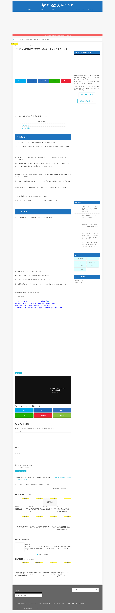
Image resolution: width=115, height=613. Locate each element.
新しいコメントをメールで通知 (24, 465)
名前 (17, 447)
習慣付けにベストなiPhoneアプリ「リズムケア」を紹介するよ (86, 227)
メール (17, 453)
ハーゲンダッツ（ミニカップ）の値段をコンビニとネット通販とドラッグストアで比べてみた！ (86, 236)
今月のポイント (26, 125)
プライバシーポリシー (80, 9)
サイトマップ (70, 9)
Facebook (46, 554)
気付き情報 (80, 265)
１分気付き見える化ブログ (29, 608)
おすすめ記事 (40, 9)
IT (92, 258)
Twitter (40, 554)
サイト (16, 459)
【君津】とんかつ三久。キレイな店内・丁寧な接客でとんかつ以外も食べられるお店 (86, 209)
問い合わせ (90, 9)
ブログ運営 (19, 373)
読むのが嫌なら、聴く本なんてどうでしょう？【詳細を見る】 (58, 35)
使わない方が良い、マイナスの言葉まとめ (86, 217)
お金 (47, 9)
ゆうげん (27, 544)
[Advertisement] (57, 23)
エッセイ (62, 9)
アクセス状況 (25, 128)
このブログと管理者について (28, 9)
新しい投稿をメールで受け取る (24, 467)
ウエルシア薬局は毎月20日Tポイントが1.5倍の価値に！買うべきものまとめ (86, 245)
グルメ (92, 265)
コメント (18, 431)
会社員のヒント (54, 9)
